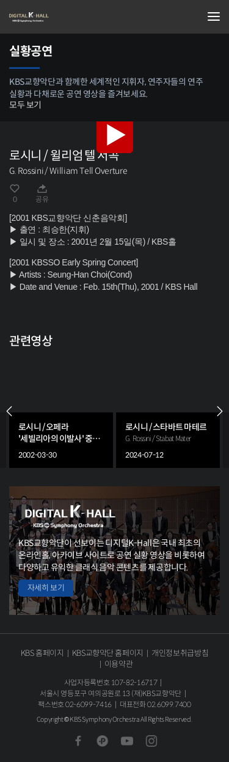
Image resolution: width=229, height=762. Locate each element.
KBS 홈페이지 (42, 653)
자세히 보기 (45, 588)
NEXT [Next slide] (220, 411)
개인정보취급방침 (179, 653)
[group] (61, 411)
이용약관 (118, 664)
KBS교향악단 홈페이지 (108, 653)
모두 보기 (25, 104)
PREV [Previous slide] (9, 411)
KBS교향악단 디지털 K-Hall (70, 17)
